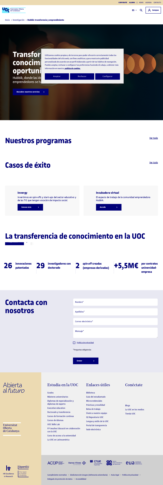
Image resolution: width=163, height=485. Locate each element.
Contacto (157, 2)
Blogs (127, 405)
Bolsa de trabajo (93, 409)
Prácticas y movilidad (95, 405)
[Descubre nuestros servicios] (31, 92)
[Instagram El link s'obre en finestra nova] (127, 393)
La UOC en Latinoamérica (58, 439)
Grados (50, 392)
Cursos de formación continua (60, 416)
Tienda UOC (130, 413)
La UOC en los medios (134, 409)
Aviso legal (115, 475)
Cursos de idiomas (55, 420)
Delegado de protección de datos (60, 479)
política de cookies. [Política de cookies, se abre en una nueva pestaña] (72, 68)
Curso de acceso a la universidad (61, 435)
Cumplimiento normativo (57, 475)
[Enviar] (85, 361)
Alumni (132, 2)
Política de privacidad (85, 342)
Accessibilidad (81, 479)
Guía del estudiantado (96, 396)
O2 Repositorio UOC (94, 417)
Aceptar (56, 76)
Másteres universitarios (57, 396)
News (141, 2)
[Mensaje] (115, 332)
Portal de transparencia (96, 425)
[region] (82, 66)
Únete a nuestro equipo (96, 413)
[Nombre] (115, 302)
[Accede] (108, 207)
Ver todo (153, 138)
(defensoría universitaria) (89, 475)
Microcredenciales (94, 400)
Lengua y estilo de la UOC (97, 421)
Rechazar (82, 76)
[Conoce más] (30, 207)
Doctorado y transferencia (58, 412)
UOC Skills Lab (53, 424)
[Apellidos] (115, 312)
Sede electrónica (93, 429)
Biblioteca (90, 392)
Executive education (56, 408)
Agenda (148, 2)
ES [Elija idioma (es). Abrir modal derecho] (134, 10)
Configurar (108, 76)
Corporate (122, 2)
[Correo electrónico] (115, 321)
